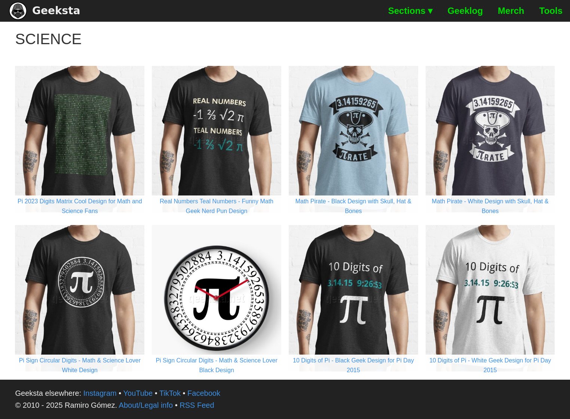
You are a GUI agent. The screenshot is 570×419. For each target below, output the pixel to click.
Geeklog (465, 11)
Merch (511, 11)
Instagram (100, 393)
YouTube (138, 393)
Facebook (203, 393)
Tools (551, 11)
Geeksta (44, 11)
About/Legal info (146, 405)
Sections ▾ (410, 11)
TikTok (170, 393)
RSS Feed (197, 405)
